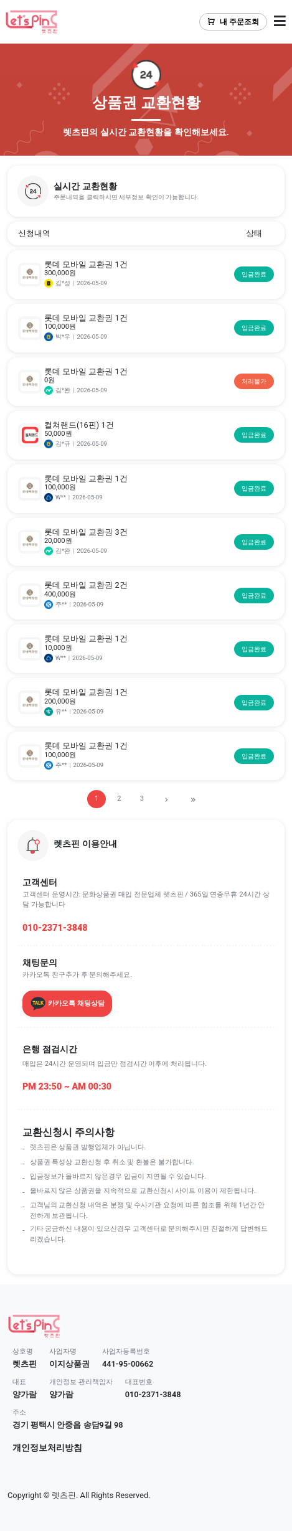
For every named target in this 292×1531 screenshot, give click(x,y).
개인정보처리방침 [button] (47, 1448)
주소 (19, 1412)
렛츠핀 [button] (24, 1363)
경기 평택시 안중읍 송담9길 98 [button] (67, 1425)
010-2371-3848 (55, 928)
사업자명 (63, 1351)
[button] (146, 191)
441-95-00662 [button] (128, 1363)
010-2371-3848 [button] (153, 1394)
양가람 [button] (24, 1394)
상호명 (22, 1351)
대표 (19, 1382)
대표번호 (139, 1382)
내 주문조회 (233, 21)
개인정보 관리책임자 (81, 1382)
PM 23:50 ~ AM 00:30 (66, 1086)
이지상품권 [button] (69, 1363)
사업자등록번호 (126, 1351)
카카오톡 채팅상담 (67, 1004)
